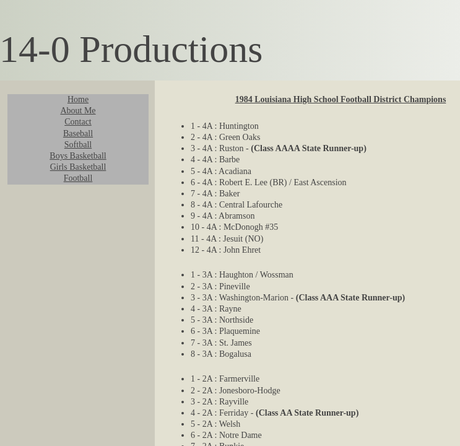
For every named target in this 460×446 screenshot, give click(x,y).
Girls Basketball (78, 167)
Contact (78, 121)
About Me (77, 110)
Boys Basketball (78, 155)
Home (78, 99)
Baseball (78, 133)
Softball (78, 144)
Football (78, 178)
